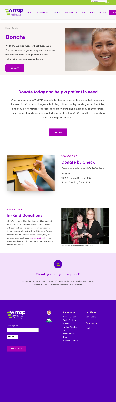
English (95, 1)
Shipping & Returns (71, 339)
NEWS (89, 12)
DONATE (54, 12)
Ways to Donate (70, 316)
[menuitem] (109, 2)
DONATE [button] (15, 67)
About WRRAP (69, 333)
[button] (51, 360)
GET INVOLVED (69, 12)
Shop (65, 336)
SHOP (81, 12)
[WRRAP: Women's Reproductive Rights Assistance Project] (13, 12)
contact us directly (38, 237)
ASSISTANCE (41, 12)
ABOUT (28, 12)
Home (7, 27)
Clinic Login (90, 316)
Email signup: (23, 328)
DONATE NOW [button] (16, 348)
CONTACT (99, 12)
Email (87, 327)
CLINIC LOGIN (109, 2)
